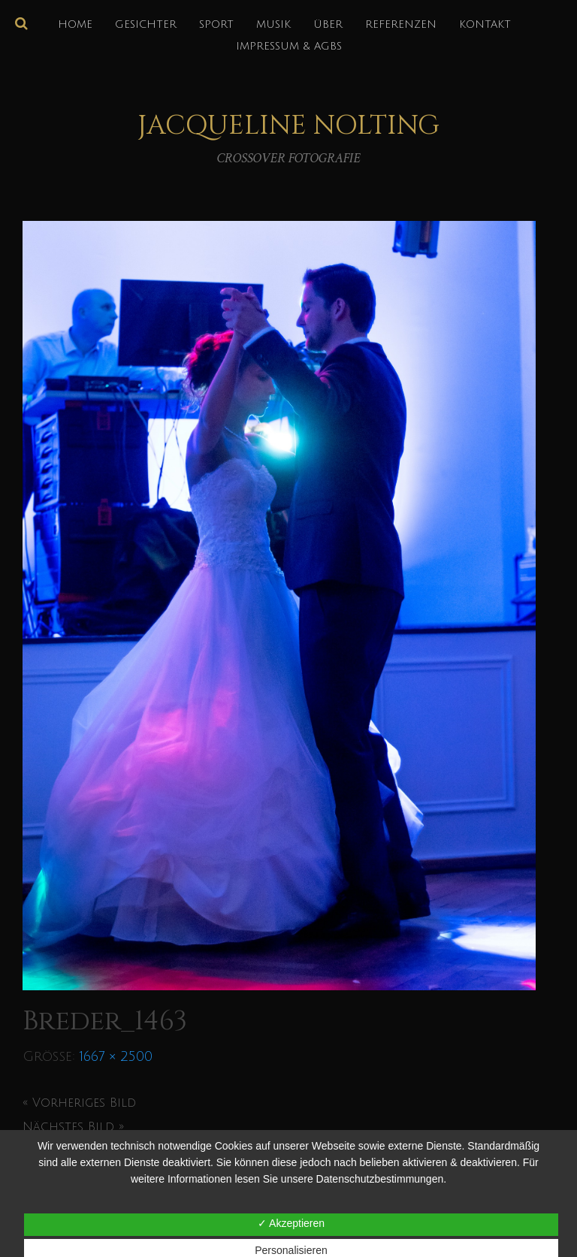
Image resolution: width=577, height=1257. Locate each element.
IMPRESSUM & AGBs (289, 46)
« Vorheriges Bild (79, 1103)
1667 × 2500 (116, 1056)
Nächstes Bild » (73, 1127)
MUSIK (273, 24)
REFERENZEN (401, 24)
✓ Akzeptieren (291, 1223)
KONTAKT (485, 24)
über (328, 24)
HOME (75, 24)
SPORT (216, 24)
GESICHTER (146, 24)
